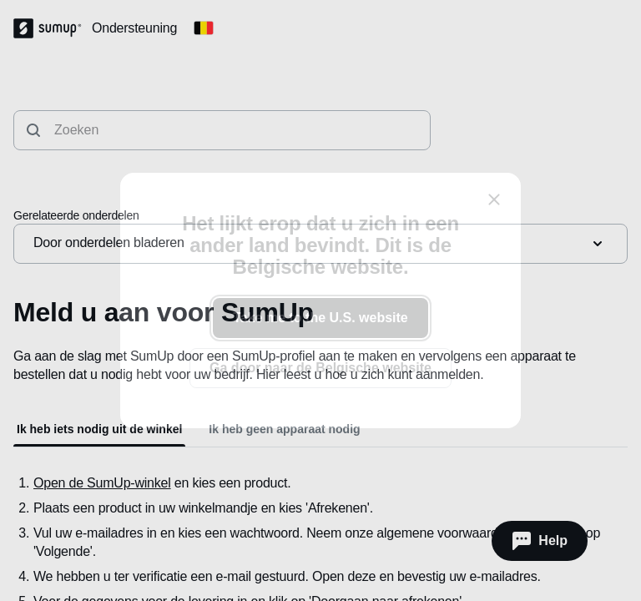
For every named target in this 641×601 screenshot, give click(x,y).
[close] (494, 199)
